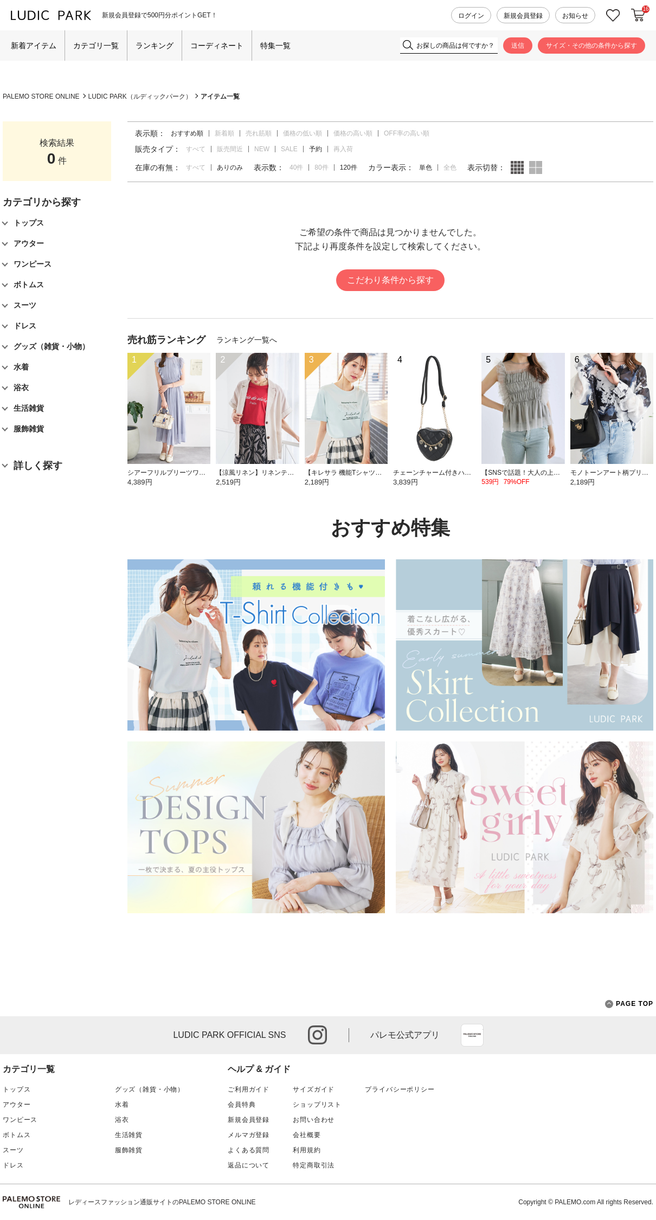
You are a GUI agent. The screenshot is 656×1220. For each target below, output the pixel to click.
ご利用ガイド (248, 1089)
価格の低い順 (302, 133)
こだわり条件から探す (390, 280)
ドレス (13, 1165)
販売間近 (230, 149)
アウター (16, 1104)
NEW (261, 149)
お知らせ (575, 16)
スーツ (13, 1150)
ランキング (154, 45)
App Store (472, 1035)
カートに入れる (638, 15)
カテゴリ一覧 (96, 45)
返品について (248, 1165)
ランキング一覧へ (246, 340)
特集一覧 (275, 45)
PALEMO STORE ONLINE (41, 96)
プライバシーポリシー (399, 1089)
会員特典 (241, 1104)
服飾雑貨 (129, 1150)
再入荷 (343, 149)
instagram (317, 1034)
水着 (122, 1104)
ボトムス (16, 1135)
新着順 (224, 133)
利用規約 (306, 1150)
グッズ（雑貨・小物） (149, 1089)
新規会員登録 (523, 16)
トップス (16, 1089)
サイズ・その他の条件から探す (591, 45)
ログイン (471, 16)
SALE (289, 149)
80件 (321, 167)
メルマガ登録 (248, 1135)
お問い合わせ (314, 1120)
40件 (296, 167)
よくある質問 (248, 1150)
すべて (195, 149)
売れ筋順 (259, 133)
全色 (449, 167)
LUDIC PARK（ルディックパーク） (140, 96)
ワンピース (20, 1120)
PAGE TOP (629, 1004)
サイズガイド (314, 1089)
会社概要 (306, 1135)
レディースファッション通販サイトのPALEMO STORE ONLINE (162, 1202)
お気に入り (613, 15)
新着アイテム (33, 45)
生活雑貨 (129, 1135)
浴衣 (122, 1120)
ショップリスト (317, 1104)
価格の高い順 (352, 133)
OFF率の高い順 (406, 133)
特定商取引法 (314, 1165)
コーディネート (216, 45)
